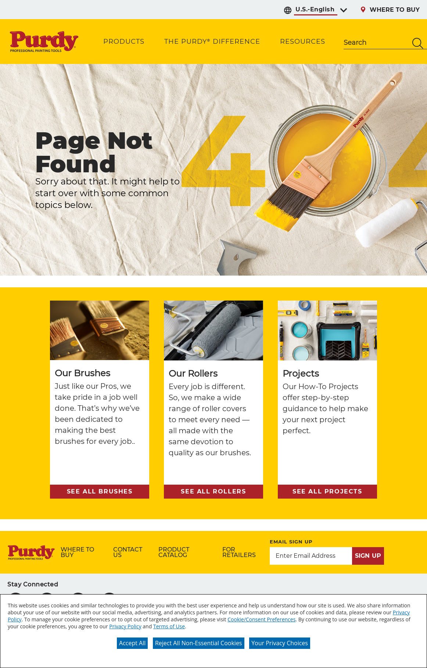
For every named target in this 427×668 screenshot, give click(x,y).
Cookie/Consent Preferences (261, 619)
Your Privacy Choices (279, 643)
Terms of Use (169, 626)
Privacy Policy (125, 626)
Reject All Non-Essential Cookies (198, 643)
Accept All (132, 643)
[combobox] (376, 43)
